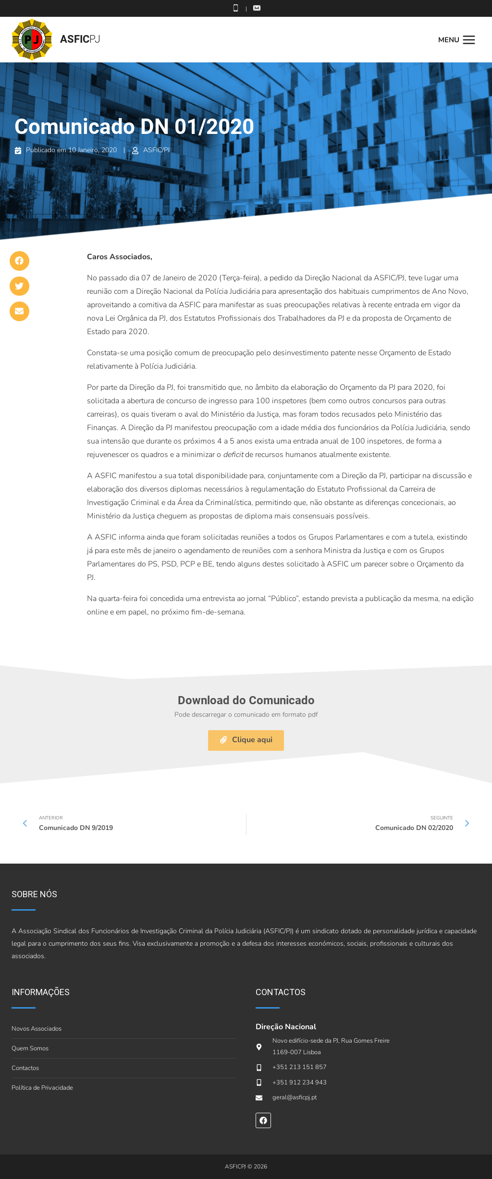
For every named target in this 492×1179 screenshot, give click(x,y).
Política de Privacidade (42, 1087)
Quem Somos (30, 1048)
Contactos (25, 1068)
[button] (19, 261)
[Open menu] (459, 40)
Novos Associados (37, 1028)
